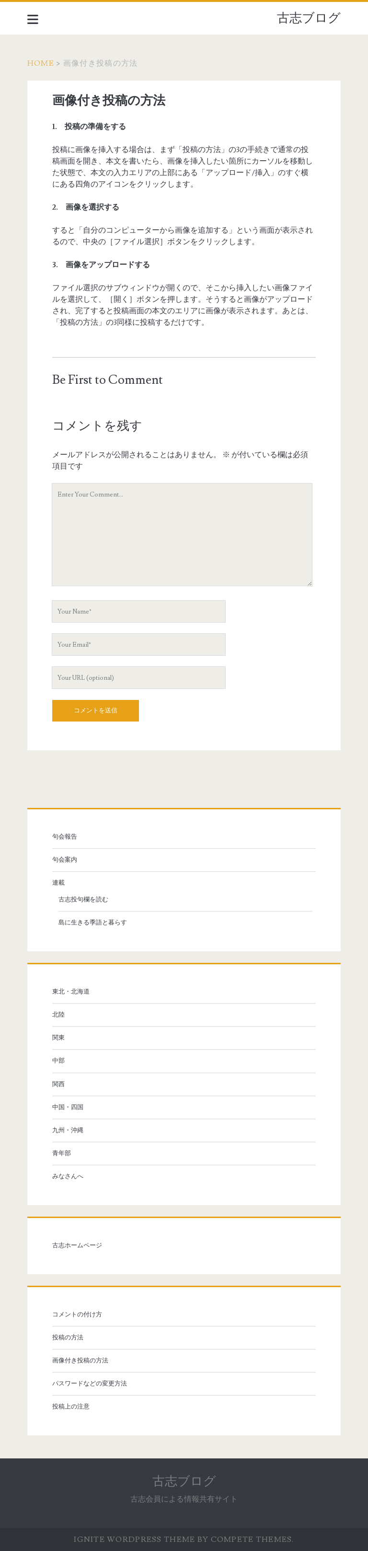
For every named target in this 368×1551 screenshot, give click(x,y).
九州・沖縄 (67, 1130)
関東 (58, 1038)
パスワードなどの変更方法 (89, 1383)
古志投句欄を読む (83, 899)
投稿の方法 (67, 1337)
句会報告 (64, 837)
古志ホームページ (77, 1245)
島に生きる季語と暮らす (92, 922)
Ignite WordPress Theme (134, 1539)
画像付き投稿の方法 (80, 1360)
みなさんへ (67, 1176)
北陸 (58, 1014)
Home (40, 63)
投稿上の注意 (71, 1406)
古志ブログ (309, 18)
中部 (58, 1061)
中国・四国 (67, 1107)
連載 (58, 883)
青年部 (61, 1153)
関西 (58, 1084)
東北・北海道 (71, 991)
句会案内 (64, 860)
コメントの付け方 (77, 1314)
